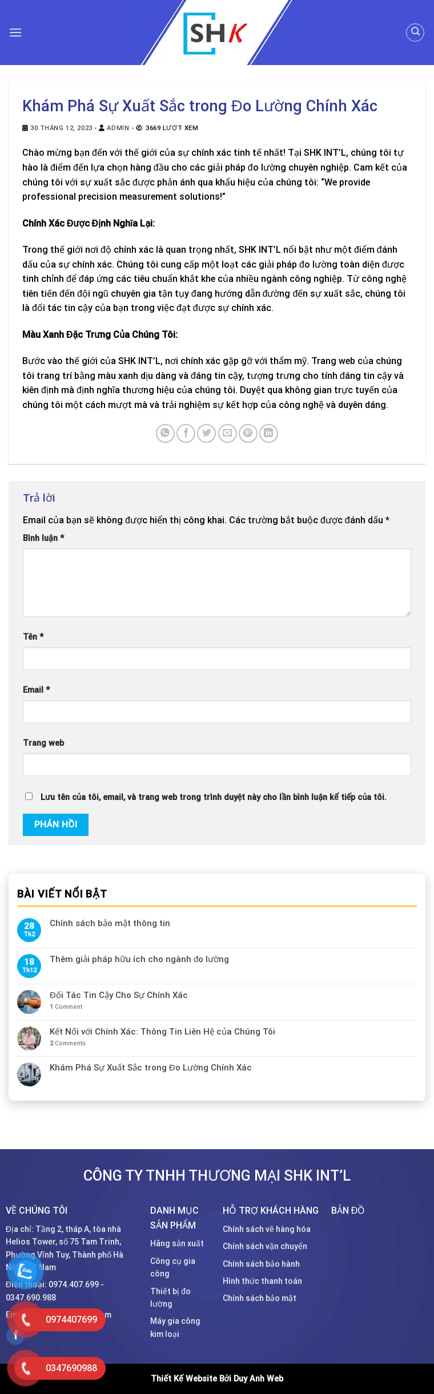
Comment (66, 1007)
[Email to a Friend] (227, 433)
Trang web (43, 743)
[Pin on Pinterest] (248, 433)
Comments (68, 1043)
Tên (33, 637)
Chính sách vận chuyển (265, 1246)
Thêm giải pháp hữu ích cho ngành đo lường (139, 959)
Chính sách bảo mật (259, 1298)
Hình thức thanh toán (262, 1281)
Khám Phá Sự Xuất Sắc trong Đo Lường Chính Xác (151, 1068)
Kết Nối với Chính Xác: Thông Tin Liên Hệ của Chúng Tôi (162, 1032)
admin (118, 128)
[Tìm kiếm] (415, 32)
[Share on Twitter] (206, 433)
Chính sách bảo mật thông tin (110, 923)
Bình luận (43, 538)
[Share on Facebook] (185, 433)
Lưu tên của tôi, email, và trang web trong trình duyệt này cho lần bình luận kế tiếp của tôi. (214, 797)
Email (36, 690)
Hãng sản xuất (177, 1243)
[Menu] (15, 32)
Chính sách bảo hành (261, 1263)
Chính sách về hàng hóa (267, 1229)
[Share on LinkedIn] (268, 433)
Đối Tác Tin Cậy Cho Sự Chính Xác (119, 995)
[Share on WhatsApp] (165, 433)
